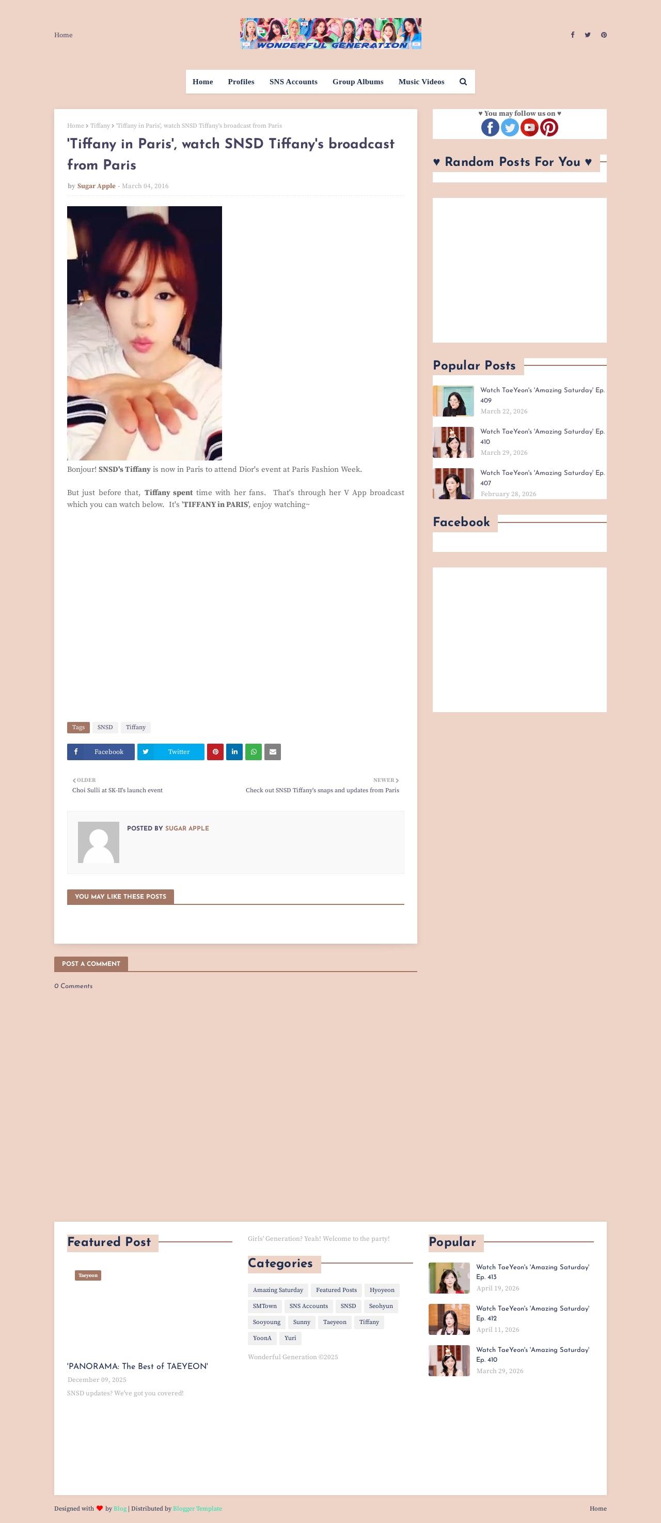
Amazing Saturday (278, 1290)
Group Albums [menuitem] (358, 82)
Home (63, 35)
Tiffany (100, 126)
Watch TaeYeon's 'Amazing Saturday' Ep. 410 (542, 436)
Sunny (301, 1322)
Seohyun (381, 1306)
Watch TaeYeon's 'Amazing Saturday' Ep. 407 (542, 478)
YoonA (262, 1338)
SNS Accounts (309, 1306)
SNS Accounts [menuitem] (294, 82)
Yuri (290, 1338)
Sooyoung (266, 1322)
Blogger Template (197, 1509)
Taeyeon (335, 1322)
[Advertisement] (520, 270)
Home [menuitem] (203, 82)
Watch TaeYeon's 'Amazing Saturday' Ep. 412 (532, 1313)
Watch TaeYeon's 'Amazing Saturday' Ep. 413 (532, 1272)
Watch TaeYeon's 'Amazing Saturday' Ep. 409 (542, 395)
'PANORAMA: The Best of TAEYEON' (137, 1367)
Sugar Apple (96, 186)
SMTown (265, 1306)
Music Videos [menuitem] (422, 82)
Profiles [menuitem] (241, 82)
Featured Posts (336, 1290)
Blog (120, 1509)
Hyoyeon (382, 1290)
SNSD (105, 727)
